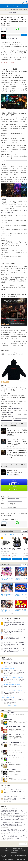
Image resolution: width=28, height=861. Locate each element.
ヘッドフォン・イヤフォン (8, 534)
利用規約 (15, 848)
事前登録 (10, 12)
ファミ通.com (22, 850)
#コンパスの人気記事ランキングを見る (8, 668)
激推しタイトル (16, 12)
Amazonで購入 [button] (5, 559)
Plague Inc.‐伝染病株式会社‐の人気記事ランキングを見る (11, 684)
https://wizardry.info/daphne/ (15, 408)
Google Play (14, 488)
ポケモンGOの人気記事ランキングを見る (9, 705)
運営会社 (20, 848)
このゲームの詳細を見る (14, 474)
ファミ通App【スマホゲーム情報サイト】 (10, 9)
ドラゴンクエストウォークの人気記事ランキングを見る (12, 677)
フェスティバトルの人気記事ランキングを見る (10, 697)
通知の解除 (15, 850)
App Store (14, 482)
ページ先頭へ (24, 844)
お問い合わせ (8, 848)
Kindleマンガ (20, 534)
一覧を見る (24, 531)
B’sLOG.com (14, 852)
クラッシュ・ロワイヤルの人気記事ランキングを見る (11, 690)
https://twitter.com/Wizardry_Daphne (15, 501)
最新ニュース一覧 (24, 9)
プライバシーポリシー (7, 850)
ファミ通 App (6, 2)
